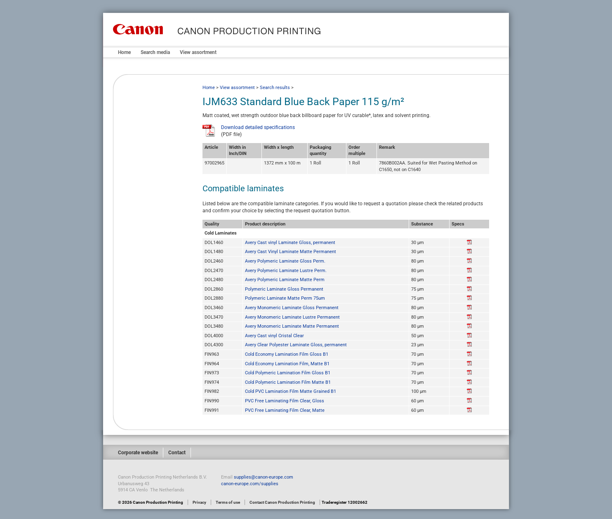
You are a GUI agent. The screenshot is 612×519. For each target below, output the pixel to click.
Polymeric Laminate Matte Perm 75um (285, 298)
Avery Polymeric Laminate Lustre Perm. (286, 270)
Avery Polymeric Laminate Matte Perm (285, 279)
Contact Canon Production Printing (282, 502)
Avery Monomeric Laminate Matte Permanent (292, 326)
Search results (275, 87)
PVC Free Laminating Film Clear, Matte (285, 410)
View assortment (198, 52)
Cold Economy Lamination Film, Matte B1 (287, 363)
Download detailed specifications (258, 127)
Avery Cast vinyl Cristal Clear (274, 335)
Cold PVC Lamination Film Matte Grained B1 (290, 391)
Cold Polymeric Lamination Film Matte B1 (288, 382)
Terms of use (228, 502)
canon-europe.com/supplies (249, 483)
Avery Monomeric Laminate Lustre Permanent (292, 317)
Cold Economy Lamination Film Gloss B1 (286, 354)
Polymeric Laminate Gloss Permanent (284, 289)
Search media (155, 52)
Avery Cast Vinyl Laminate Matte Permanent (290, 251)
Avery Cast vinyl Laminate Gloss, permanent (290, 242)
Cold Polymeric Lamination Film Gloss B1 (287, 373)
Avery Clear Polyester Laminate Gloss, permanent (296, 345)
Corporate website (138, 453)
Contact (177, 453)
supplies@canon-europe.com (263, 477)
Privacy (199, 502)
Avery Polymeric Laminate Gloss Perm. (285, 261)
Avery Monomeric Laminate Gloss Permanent (292, 307)
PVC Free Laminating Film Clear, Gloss (284, 401)
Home (124, 52)
